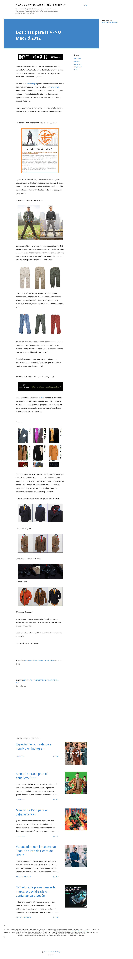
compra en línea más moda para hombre (39, 660)
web (42, 398)
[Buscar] (85, 5)
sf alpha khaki (78, 67)
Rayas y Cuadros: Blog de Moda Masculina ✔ (40, 5)
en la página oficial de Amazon (79, 931)
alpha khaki (77, 58)
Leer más (55, 756)
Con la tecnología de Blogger (51, 952)
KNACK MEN (78, 64)
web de (32, 84)
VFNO (75, 69)
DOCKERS (77, 61)
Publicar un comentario (23, 876)
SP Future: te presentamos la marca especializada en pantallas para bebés (36, 891)
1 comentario (20, 756)
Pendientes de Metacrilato (110, 22)
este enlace (55, 87)
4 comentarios (20, 836)
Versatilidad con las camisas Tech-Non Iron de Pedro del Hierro (36, 851)
